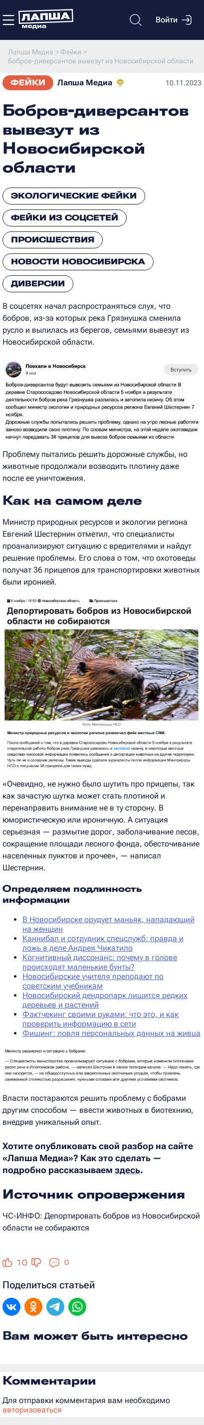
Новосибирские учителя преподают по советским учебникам (93, 981)
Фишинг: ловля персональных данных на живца (111, 1033)
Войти (174, 20)
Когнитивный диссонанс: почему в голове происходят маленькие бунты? (99, 962)
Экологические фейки (74, 196)
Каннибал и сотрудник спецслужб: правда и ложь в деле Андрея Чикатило (103, 943)
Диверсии (38, 283)
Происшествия (52, 239)
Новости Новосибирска (78, 261)
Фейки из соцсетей (64, 217)
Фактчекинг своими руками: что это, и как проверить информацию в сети (100, 1019)
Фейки (27, 82)
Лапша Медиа (84, 82)
